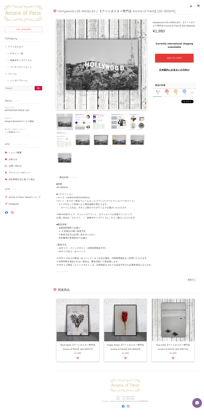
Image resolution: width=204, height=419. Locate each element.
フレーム (12, 74)
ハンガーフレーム (19, 80)
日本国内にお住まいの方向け (174, 70)
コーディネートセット (21, 67)
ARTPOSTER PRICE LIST (17, 110)
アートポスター (15, 47)
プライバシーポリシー (20, 172)
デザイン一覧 (16, 53)
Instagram (14, 204)
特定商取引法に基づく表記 (22, 179)
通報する (191, 280)
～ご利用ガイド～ (13, 132)
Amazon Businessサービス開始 (19, 121)
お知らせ (13, 159)
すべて (158, 91)
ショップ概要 (15, 152)
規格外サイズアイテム (21, 60)
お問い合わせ (15, 166)
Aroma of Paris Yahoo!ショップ (25, 197)
